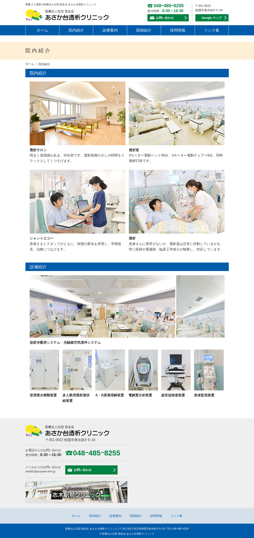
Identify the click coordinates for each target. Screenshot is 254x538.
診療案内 (110, 30)
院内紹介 (76, 30)
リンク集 (211, 30)
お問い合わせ (165, 17)
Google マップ (212, 17)
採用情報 (177, 30)
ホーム (42, 30)
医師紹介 (143, 30)
